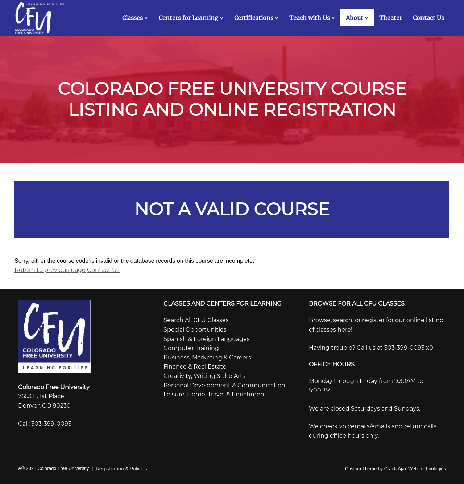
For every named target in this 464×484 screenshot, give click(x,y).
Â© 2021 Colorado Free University (53, 468)
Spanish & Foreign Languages (206, 339)
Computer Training (191, 348)
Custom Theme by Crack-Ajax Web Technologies (395, 468)
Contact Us (103, 269)
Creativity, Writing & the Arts (204, 376)
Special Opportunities (195, 329)
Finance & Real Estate (195, 366)
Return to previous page (50, 269)
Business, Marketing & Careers (207, 357)
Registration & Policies (118, 468)
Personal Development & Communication (224, 385)
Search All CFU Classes (196, 320)
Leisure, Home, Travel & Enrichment (215, 394)
